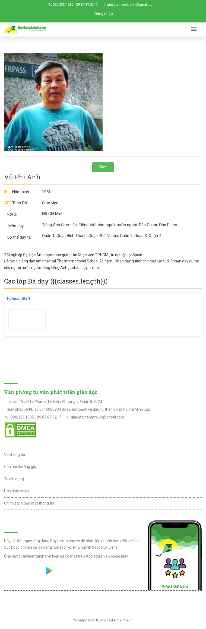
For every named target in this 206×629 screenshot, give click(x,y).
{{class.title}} (18, 298)
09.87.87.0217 (86, 4)
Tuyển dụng (14, 479)
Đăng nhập (103, 13)
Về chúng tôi (14, 454)
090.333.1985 (63, 4)
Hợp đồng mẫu (16, 491)
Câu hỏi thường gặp (20, 467)
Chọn (103, 167)
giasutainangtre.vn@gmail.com (131, 4)
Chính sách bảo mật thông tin (29, 503)
